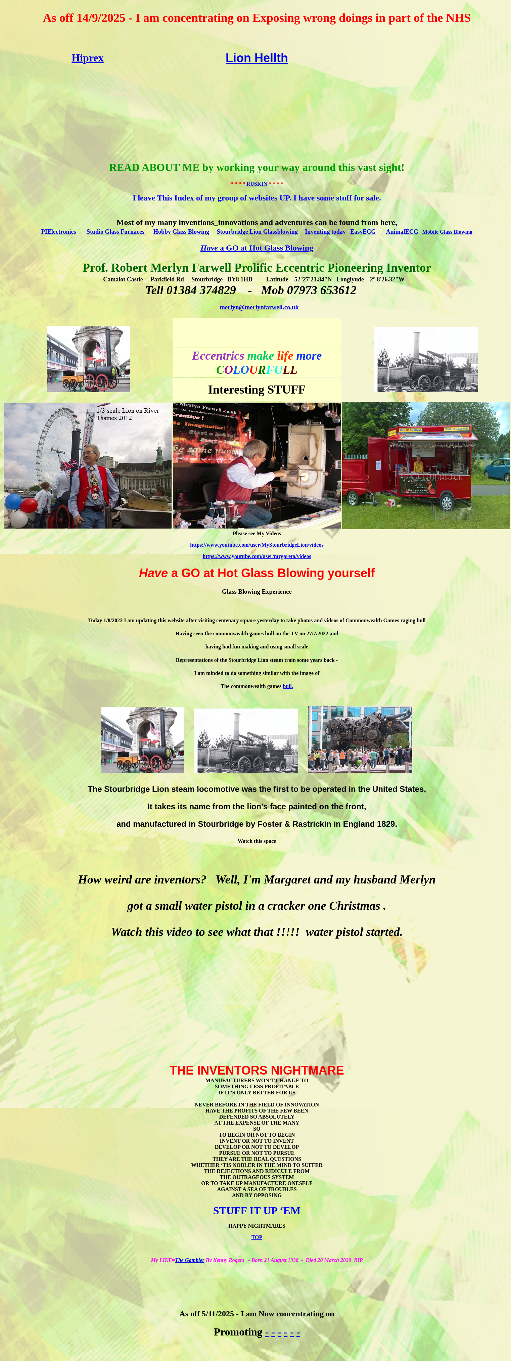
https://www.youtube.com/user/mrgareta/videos (256, 556)
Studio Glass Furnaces (116, 231)
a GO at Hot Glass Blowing (265, 247)
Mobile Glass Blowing (447, 232)
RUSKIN (256, 184)
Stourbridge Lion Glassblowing (257, 231)
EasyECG (363, 231)
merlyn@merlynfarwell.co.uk (259, 307)
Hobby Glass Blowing (181, 231)
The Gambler (189, 1260)
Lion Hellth (257, 58)
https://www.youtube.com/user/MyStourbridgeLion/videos (256, 545)
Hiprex (87, 58)
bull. (288, 686)
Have (209, 247)
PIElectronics (58, 231)
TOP (257, 1237)
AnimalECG (402, 231)
